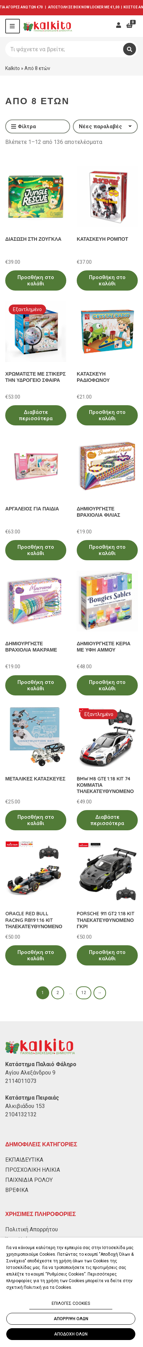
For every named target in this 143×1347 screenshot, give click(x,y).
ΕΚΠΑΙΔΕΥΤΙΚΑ (24, 1159)
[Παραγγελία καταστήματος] (105, 126)
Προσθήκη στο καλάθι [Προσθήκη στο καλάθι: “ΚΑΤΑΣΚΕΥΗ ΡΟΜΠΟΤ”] (107, 280)
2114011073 (21, 1081)
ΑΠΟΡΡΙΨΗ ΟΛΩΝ (71, 1318)
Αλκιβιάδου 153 (25, 1106)
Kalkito (12, 68)
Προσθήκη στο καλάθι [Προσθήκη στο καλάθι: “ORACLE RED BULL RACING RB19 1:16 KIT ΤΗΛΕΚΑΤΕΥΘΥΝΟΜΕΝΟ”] (35, 955)
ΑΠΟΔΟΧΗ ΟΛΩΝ (71, 1334)
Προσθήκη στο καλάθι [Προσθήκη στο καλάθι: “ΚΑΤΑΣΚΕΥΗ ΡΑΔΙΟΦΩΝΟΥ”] (107, 415)
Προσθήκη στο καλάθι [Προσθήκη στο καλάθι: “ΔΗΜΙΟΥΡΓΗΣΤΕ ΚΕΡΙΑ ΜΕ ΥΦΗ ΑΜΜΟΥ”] (107, 685)
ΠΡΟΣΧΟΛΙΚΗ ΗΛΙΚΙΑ (32, 1170)
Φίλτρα (23, 127)
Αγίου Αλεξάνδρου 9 (30, 1072)
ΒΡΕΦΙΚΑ (16, 1190)
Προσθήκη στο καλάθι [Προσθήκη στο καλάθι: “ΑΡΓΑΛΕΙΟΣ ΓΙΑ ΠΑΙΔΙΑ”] (35, 550)
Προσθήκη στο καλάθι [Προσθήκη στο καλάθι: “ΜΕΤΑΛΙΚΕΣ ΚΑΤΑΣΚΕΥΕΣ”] (35, 820)
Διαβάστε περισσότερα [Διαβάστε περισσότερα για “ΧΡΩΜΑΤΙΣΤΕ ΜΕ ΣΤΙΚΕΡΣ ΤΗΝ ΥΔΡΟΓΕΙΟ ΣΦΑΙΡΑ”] (36, 415)
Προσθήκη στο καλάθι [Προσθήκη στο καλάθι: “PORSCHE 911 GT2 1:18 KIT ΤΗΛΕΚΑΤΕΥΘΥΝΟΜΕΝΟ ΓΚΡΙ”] (107, 955)
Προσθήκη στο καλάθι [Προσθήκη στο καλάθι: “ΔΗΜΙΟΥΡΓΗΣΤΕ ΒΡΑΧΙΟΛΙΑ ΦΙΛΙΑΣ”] (107, 550)
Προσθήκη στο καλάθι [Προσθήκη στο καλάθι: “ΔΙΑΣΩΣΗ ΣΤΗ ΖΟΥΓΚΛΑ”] (35, 280)
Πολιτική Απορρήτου (31, 1229)
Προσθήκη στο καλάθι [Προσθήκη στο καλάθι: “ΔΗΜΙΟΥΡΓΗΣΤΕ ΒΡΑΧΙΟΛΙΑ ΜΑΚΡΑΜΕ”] (35, 685)
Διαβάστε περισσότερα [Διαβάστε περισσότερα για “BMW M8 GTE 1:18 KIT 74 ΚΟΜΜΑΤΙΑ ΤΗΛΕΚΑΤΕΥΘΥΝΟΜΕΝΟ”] (107, 820)
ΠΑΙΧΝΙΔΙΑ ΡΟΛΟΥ (29, 1180)
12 (83, 992)
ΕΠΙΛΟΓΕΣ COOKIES (71, 1303)
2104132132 (21, 1114)
